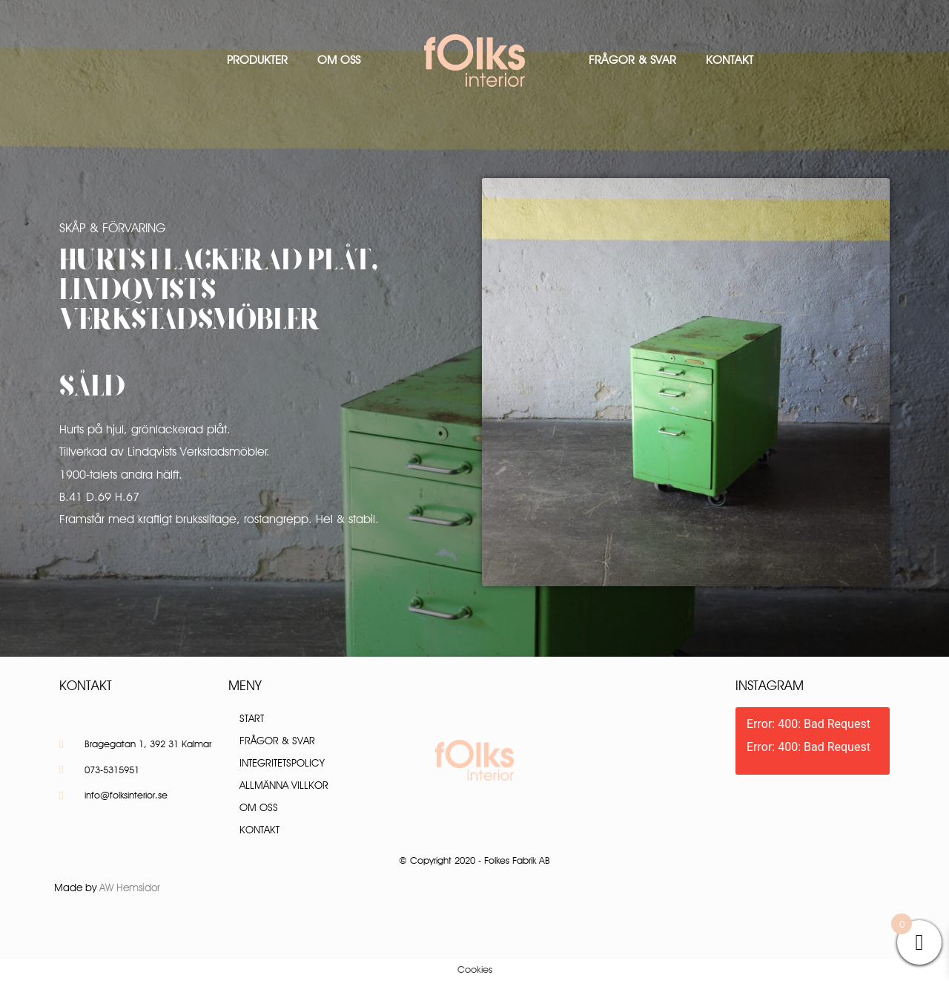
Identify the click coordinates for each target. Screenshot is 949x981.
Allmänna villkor (283, 785)
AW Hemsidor (129, 887)
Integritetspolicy (282, 763)
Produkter (257, 60)
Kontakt (729, 60)
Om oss (338, 60)
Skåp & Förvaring (112, 227)
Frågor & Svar (632, 60)
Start (251, 718)
